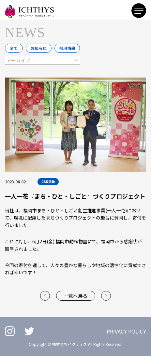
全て (14, 48)
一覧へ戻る (75, 295)
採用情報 (67, 48)
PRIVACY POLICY (126, 331)
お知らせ (38, 48)
